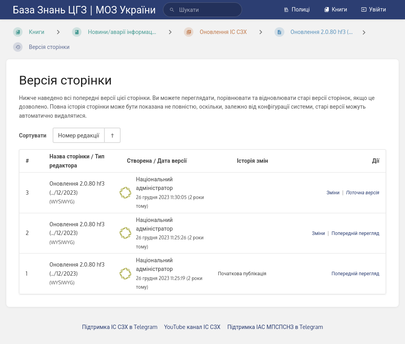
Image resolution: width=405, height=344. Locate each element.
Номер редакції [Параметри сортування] (78, 135)
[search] (202, 9)
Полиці (297, 9)
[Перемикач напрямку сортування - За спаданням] (112, 135)
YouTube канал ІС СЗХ (192, 326)
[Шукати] (172, 9)
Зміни (333, 192)
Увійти (373, 9)
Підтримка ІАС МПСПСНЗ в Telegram (275, 326)
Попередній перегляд (355, 233)
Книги (335, 9)
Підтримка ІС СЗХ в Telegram (119, 326)
